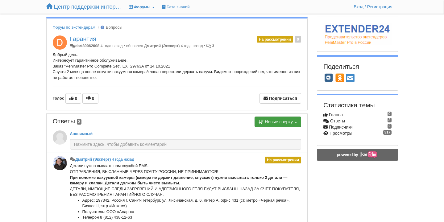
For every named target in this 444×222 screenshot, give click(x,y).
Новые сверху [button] (278, 121)
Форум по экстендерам (74, 27)
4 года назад (123, 159)
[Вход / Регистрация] (373, 7)
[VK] (328, 77)
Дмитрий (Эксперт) (162, 46)
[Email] (350, 78)
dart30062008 (87, 46)
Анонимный (81, 134)
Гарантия (83, 38)
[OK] (339, 77)
